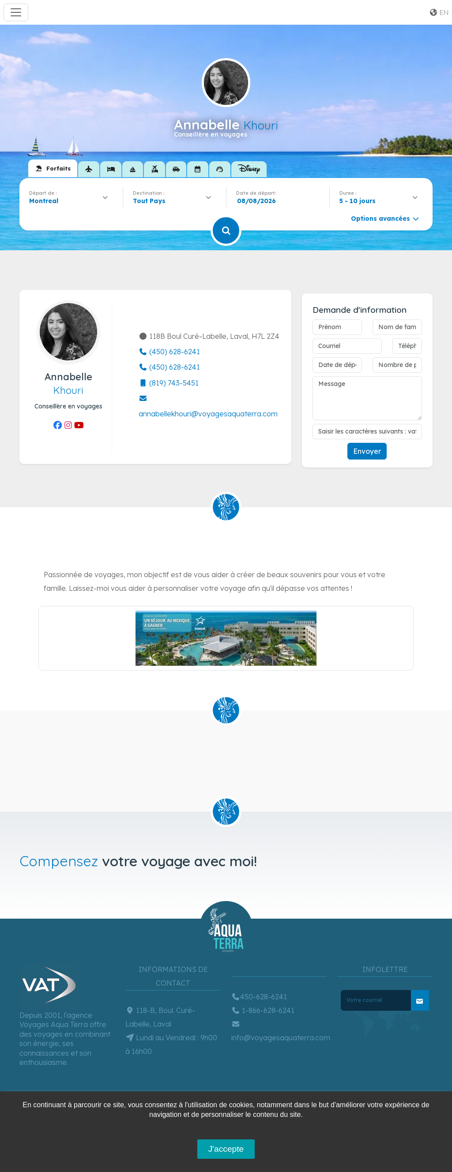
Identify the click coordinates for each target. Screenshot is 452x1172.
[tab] (52, 168)
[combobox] (71, 201)
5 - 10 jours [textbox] (357, 201)
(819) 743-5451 (169, 382)
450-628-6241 (259, 996)
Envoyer (367, 451)
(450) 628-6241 (169, 351)
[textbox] (151, 201)
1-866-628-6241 (262, 1010)
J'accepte (226, 1148)
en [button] (438, 12)
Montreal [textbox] (43, 201)
